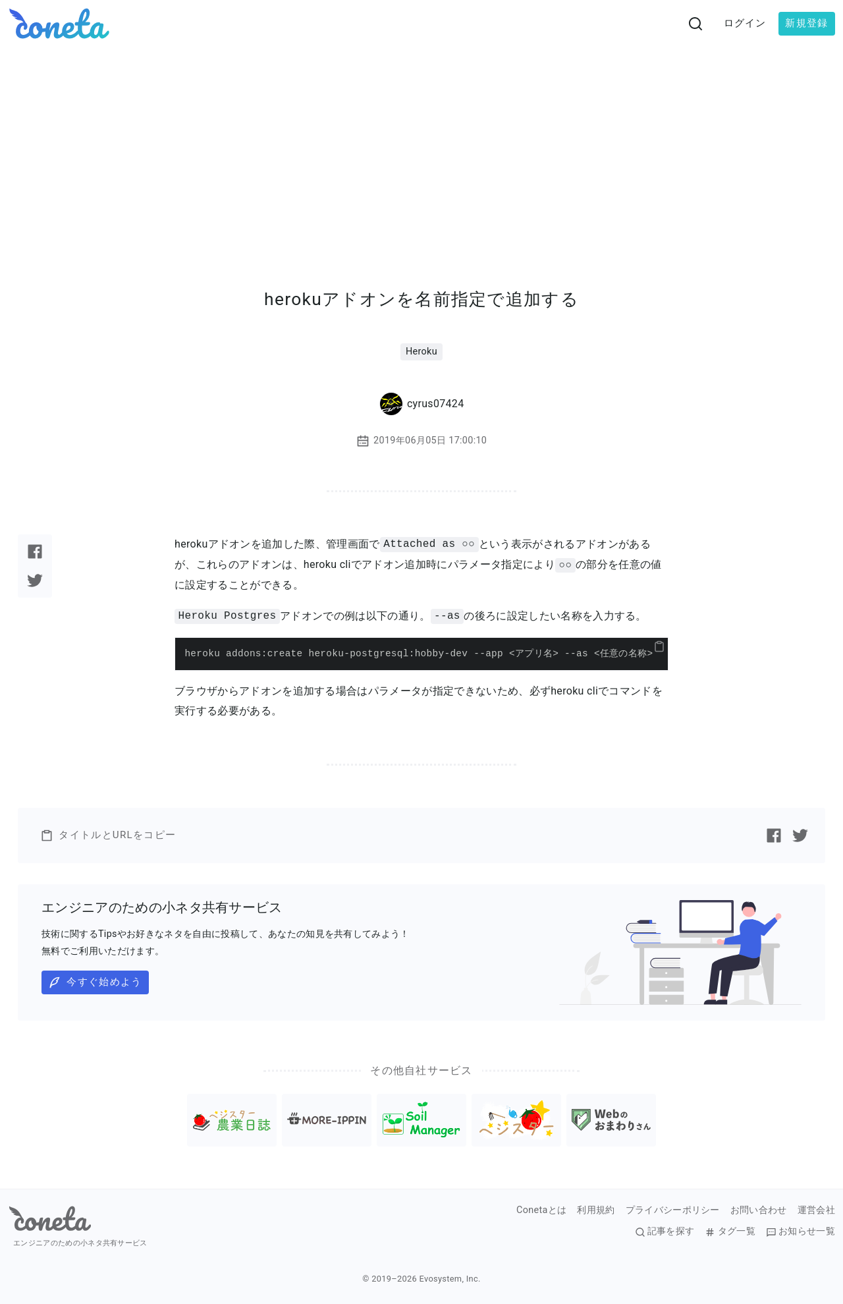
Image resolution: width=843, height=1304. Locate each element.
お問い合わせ (758, 1210)
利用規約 (595, 1210)
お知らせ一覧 (800, 1231)
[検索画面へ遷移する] (695, 24)
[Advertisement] (421, 146)
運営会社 (816, 1210)
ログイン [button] (745, 23)
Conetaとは (541, 1210)
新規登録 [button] (806, 23)
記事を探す (665, 1231)
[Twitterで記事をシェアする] (35, 580)
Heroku (421, 351)
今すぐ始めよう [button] (95, 982)
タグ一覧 (730, 1231)
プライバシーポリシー (673, 1210)
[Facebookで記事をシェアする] (35, 551)
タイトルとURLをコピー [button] (108, 835)
